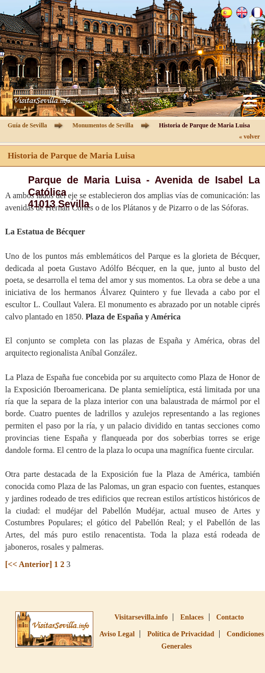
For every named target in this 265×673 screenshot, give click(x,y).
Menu (250, 101)
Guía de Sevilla (27, 125)
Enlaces (192, 617)
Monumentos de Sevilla (102, 125)
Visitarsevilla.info (141, 617)
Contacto (230, 617)
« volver (249, 136)
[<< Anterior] (28, 564)
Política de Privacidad (180, 634)
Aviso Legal (117, 634)
